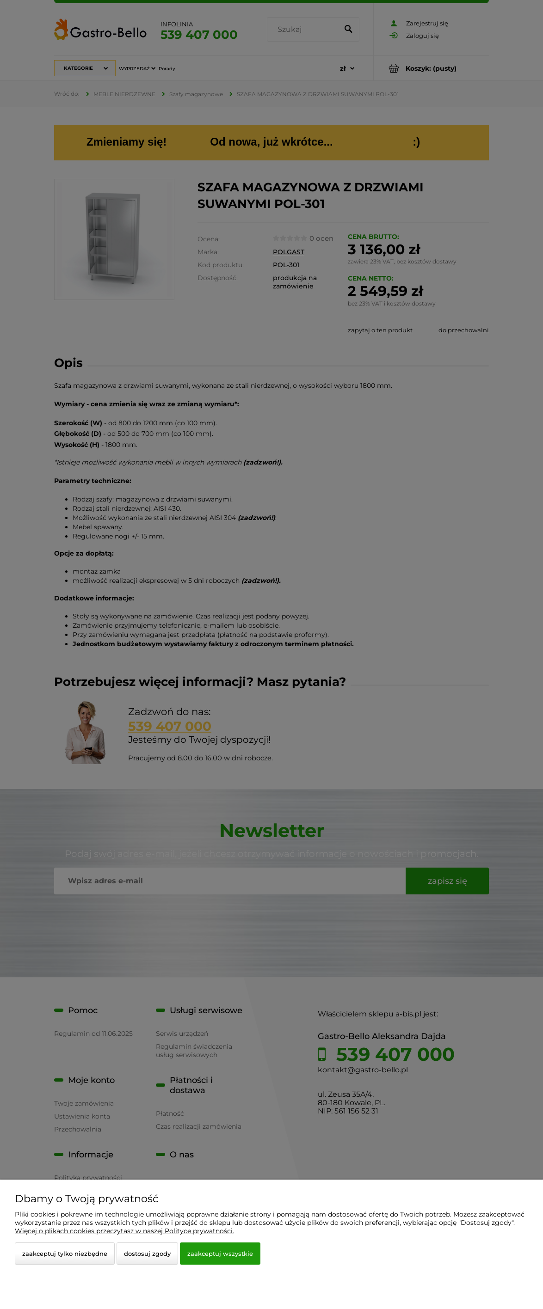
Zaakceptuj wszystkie (220, 1253)
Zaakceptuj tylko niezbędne (64, 1253)
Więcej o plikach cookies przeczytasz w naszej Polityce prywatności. (124, 1231)
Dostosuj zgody (147, 1253)
